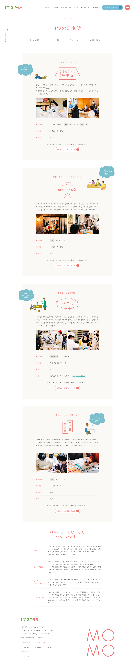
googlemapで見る (78, 376)
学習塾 (76, 7)
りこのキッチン (75, 40)
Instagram (26, 647)
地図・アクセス (42, 642)
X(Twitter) (38, 647)
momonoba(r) (54, 40)
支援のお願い (95, 7)
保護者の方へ (85, 7)
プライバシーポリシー (26, 651)
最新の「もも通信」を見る (66, 149)
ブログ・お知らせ (66, 7)
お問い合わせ (26, 642)
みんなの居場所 (35, 40)
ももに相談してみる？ (111, 7)
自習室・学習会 (95, 40)
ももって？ (48, 7)
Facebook (49, 647)
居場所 (56, 7)
